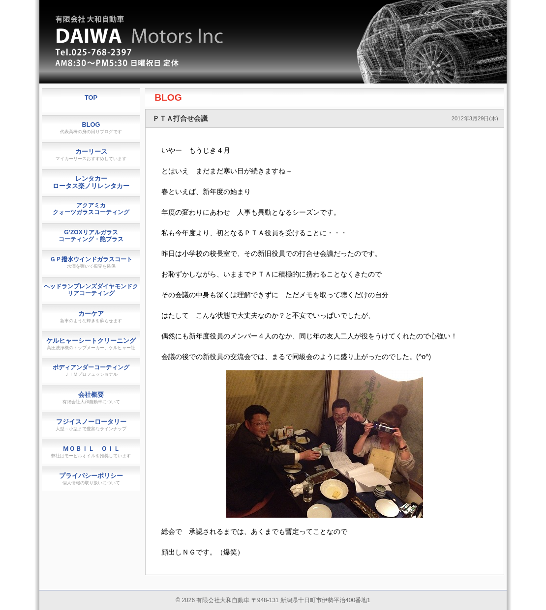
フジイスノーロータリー (91, 424)
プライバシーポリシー (91, 478)
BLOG (168, 97)
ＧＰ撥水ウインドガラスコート (91, 262)
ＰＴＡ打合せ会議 (180, 118)
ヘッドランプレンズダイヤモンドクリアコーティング (91, 290)
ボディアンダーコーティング (91, 370)
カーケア (91, 316)
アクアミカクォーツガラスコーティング (91, 209)
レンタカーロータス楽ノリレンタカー (91, 182)
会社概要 (91, 397)
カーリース (91, 154)
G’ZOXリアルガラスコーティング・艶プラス (91, 236)
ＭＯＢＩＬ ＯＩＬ (91, 451)
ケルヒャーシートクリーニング (91, 343)
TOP (91, 97)
